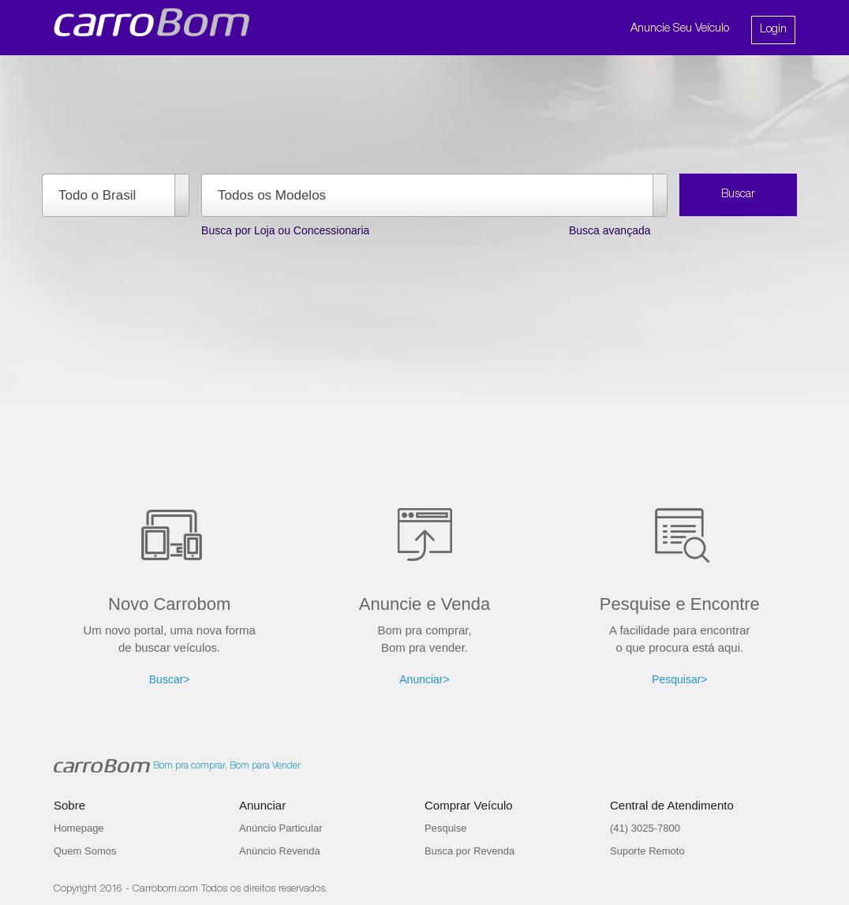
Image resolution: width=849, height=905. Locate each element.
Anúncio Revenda (279, 851)
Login (773, 30)
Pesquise (445, 828)
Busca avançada (610, 230)
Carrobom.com (165, 889)
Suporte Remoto (647, 851)
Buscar (738, 194)
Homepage (79, 828)
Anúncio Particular (281, 828)
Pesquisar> (679, 679)
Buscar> (169, 679)
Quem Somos (85, 851)
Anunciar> (424, 679)
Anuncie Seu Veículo (679, 29)
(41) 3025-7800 (645, 828)
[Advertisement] (424, 437)
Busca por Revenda (469, 851)
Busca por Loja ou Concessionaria (285, 230)
